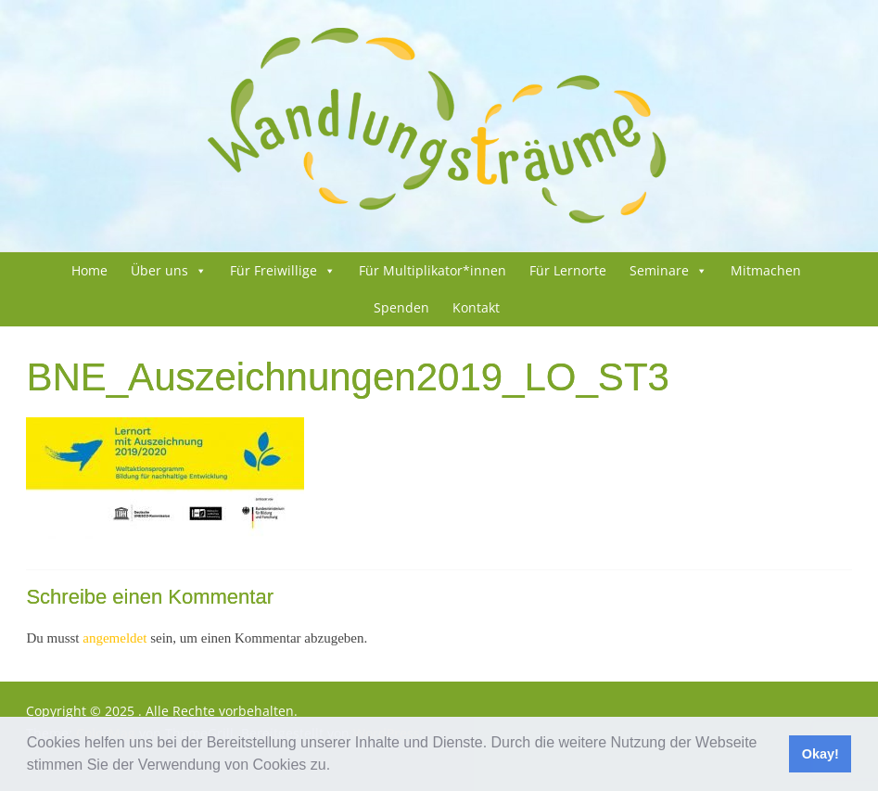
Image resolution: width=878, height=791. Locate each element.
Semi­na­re (659, 270)
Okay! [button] (820, 753)
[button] (337, 767)
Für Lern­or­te (567, 270)
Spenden (401, 307)
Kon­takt (476, 307)
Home (89, 270)
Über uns (159, 270)
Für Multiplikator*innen (432, 270)
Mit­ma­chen (766, 270)
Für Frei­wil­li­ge (273, 270)
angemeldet (114, 638)
